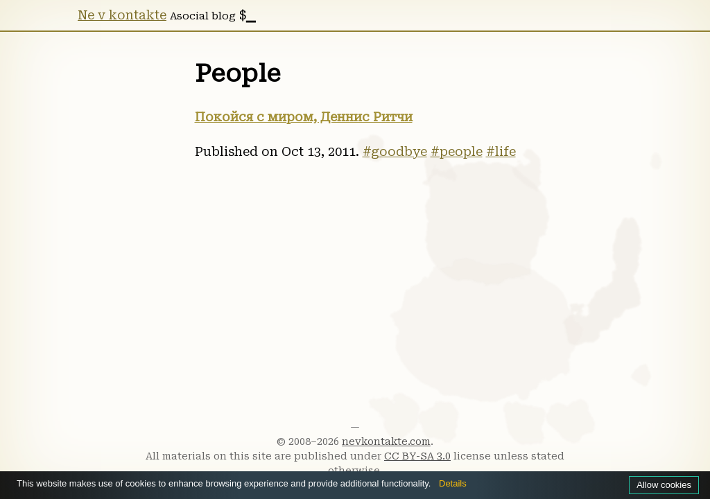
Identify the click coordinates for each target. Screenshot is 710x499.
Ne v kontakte (122, 15)
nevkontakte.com (386, 441)
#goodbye (395, 152)
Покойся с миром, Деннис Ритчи (304, 117)
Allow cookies (661, 484)
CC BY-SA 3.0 (417, 456)
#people (457, 152)
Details (486, 483)
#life (501, 152)
